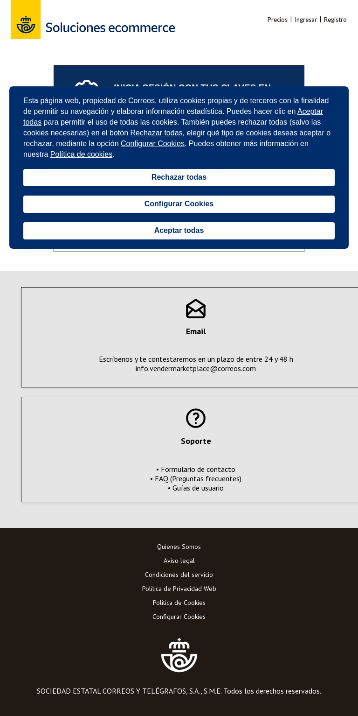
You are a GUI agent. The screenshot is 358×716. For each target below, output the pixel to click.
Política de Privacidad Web (179, 588)
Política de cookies (81, 154)
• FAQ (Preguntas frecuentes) (195, 478)
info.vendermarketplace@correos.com (196, 368)
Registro (335, 19)
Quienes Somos (179, 546)
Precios (278, 19)
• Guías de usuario (196, 487)
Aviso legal (179, 560)
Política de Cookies (179, 602)
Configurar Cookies (179, 616)
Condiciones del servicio (179, 574)
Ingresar (306, 19)
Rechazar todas (156, 133)
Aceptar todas (179, 230)
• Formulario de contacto (195, 469)
